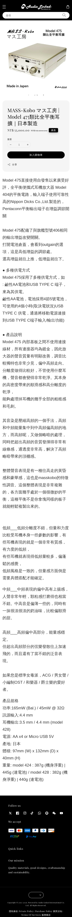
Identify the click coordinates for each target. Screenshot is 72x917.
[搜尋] (64, 15)
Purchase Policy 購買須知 (48, 911)
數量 (9, 139)
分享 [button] (12, 164)
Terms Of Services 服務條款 (36, 914)
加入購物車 (36, 154)
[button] (4, 6)
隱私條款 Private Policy (21, 911)
